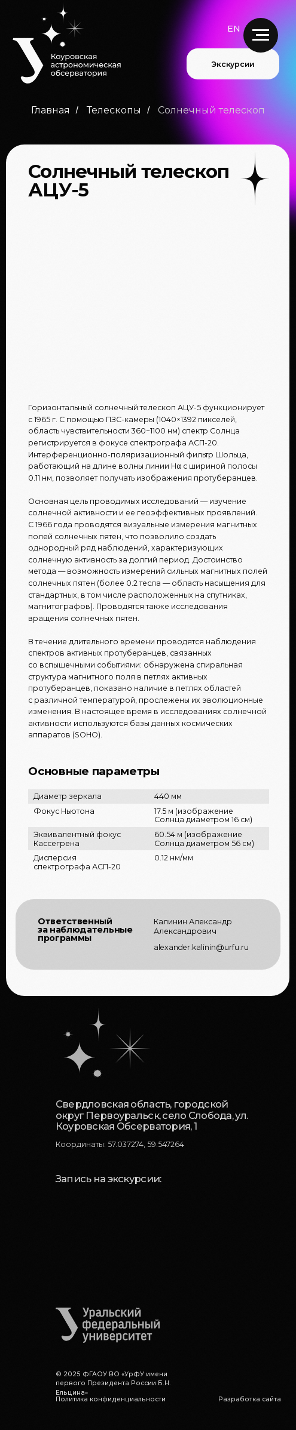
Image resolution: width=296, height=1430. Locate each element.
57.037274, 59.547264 (146, 1144)
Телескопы (114, 110)
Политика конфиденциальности (111, 1399)
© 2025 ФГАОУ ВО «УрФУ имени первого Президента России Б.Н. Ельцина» (113, 1383)
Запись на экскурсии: (108, 1179)
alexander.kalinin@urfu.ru (201, 947)
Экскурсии (233, 64)
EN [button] (233, 28)
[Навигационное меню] (260, 35)
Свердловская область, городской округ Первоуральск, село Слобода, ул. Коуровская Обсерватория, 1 (152, 1115)
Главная (50, 110)
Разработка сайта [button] (249, 1399)
